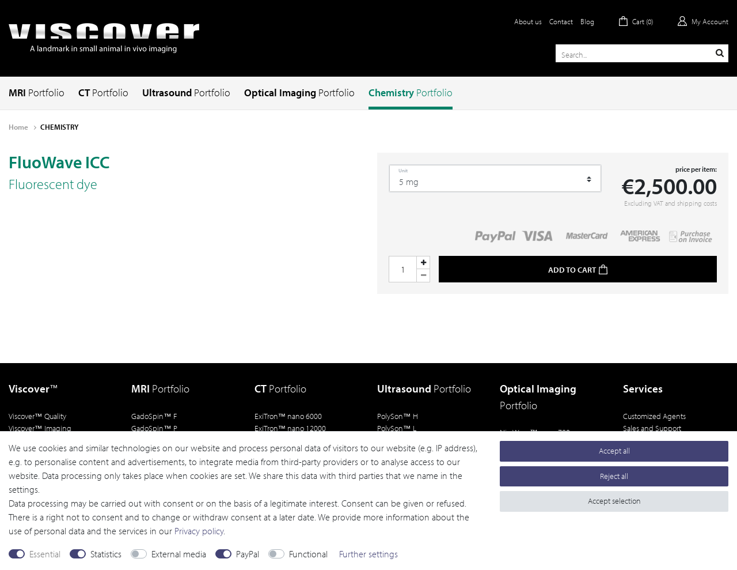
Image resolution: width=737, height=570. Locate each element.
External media (178, 554)
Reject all (614, 476)
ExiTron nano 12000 (290, 427)
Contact (561, 21)
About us (528, 21)
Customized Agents (654, 415)
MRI (36, 92)
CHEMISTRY (59, 126)
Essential (44, 554)
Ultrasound (186, 92)
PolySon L (396, 427)
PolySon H (397, 415)
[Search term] (642, 53)
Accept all (614, 451)
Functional (308, 554)
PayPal (247, 554)
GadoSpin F (154, 415)
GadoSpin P (154, 427)
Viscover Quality (37, 415)
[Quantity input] (402, 269)
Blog (587, 21)
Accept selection (614, 501)
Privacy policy (198, 531)
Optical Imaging (299, 92)
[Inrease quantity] (423, 263)
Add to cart (577, 270)
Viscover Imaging (40, 427)
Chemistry (410, 92)
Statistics (105, 554)
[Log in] (703, 21)
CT (103, 92)
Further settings (368, 554)
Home (19, 126)
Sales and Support (652, 427)
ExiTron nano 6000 (288, 415)
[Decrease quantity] (423, 275)
